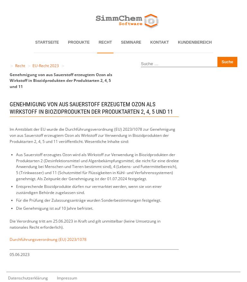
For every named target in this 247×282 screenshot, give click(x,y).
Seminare (131, 42)
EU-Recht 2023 (45, 65)
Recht (105, 42)
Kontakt (159, 42)
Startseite (47, 42)
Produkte (78, 42)
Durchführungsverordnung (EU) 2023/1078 (48, 239)
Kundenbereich (195, 42)
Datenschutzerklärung (28, 278)
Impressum (67, 278)
